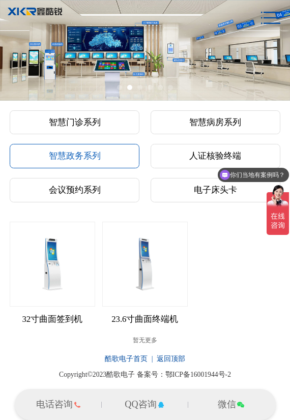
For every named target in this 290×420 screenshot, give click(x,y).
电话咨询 (58, 404)
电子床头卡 (215, 190)
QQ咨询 (145, 404)
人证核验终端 (215, 156)
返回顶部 (171, 359)
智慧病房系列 (215, 122)
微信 (231, 404)
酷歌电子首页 (126, 359)
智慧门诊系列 (75, 122)
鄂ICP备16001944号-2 (198, 374)
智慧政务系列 (75, 156)
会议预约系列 (75, 190)
